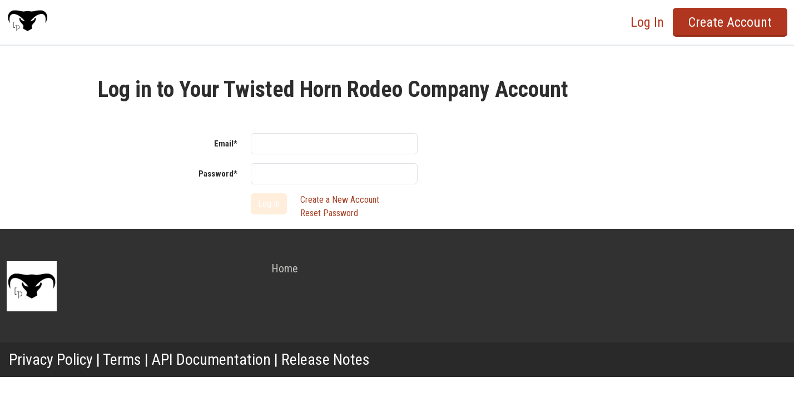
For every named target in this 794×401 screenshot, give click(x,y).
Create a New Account (339, 199)
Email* (225, 144)
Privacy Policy (51, 359)
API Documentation (211, 359)
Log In (647, 22)
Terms (122, 359)
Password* (217, 174)
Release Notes (325, 359)
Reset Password (329, 213)
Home (284, 268)
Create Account (730, 22)
